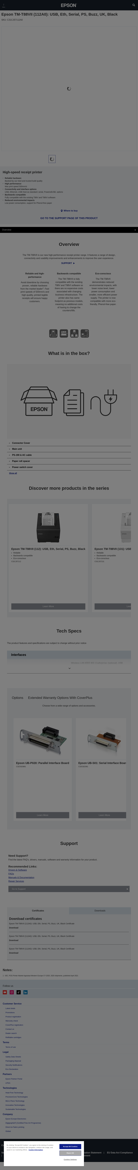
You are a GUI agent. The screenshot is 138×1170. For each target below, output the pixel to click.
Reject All (70, 1153)
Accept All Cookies (70, 1146)
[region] (44, 1153)
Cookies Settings (70, 1159)
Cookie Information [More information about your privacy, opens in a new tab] (36, 1150)
